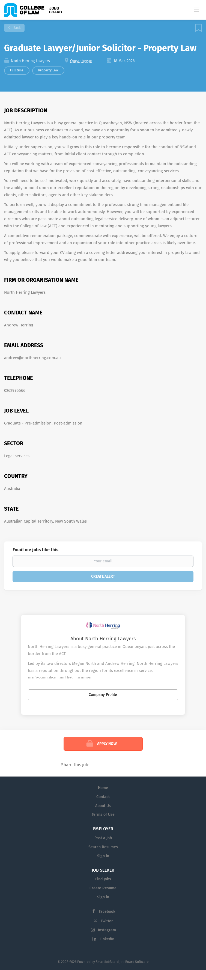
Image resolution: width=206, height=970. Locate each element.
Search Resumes (103, 847)
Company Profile (103, 694)
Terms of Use (103, 814)
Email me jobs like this (35, 549)
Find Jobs (103, 879)
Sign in (103, 856)
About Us (103, 806)
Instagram (107, 930)
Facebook (107, 911)
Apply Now (107, 743)
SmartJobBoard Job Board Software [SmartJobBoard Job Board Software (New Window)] (122, 962)
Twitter (107, 921)
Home (103, 788)
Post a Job (103, 838)
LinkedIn (107, 939)
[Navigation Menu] (196, 9)
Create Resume (103, 888)
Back (16, 28)
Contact (103, 797)
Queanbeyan (81, 61)
